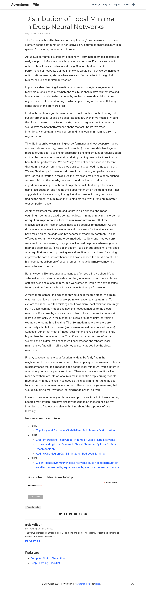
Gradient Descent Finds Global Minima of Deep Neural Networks (75, 439)
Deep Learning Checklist (45, 563)
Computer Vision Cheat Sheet (48, 558)
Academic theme (84, 584)
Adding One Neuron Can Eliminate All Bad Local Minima (70, 453)
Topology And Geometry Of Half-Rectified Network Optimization (75, 430)
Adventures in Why (25, 5)
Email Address (35, 485)
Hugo (97, 584)
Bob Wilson (33, 524)
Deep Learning (33, 507)
